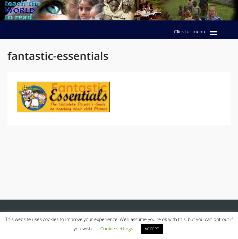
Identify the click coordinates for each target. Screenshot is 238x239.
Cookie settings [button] (116, 228)
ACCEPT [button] (152, 229)
